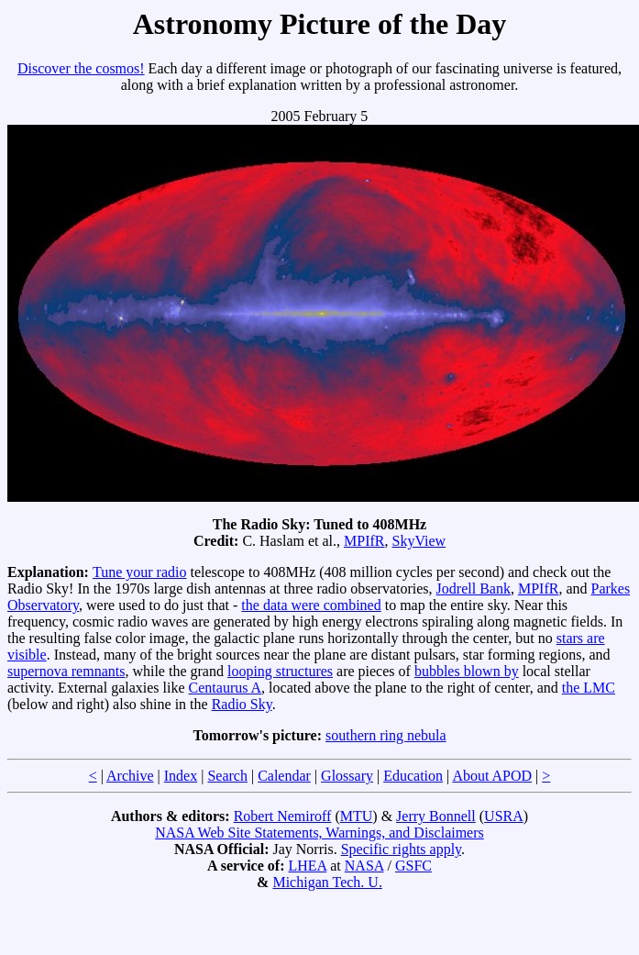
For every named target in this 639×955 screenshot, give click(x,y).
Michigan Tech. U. (326, 882)
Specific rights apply (401, 849)
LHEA (307, 865)
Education (413, 775)
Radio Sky (242, 704)
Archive (130, 775)
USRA (503, 816)
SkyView (418, 541)
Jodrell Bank (473, 588)
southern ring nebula (385, 735)
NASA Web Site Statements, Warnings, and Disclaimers (319, 832)
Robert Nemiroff (283, 816)
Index (180, 775)
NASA (364, 865)
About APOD (492, 775)
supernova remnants (66, 671)
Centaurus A (225, 687)
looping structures (280, 671)
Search (227, 775)
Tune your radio (140, 572)
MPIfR (364, 541)
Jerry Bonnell (436, 816)
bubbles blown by (466, 671)
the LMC (588, 687)
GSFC (413, 865)
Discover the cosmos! (81, 68)
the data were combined (310, 605)
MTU (356, 816)
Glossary (347, 775)
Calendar (284, 775)
